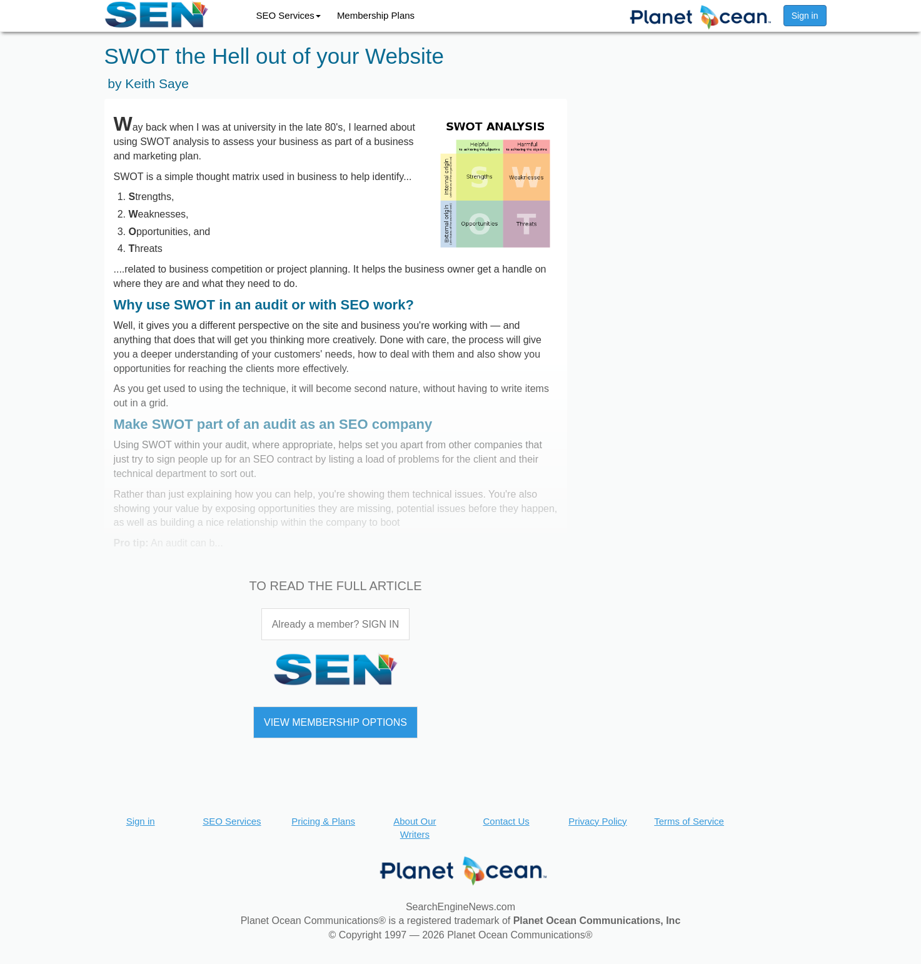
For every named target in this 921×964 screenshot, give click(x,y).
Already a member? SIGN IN (336, 624)
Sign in (805, 16)
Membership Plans (376, 15)
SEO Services (288, 15)
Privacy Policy (597, 821)
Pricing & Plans (323, 821)
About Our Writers (414, 828)
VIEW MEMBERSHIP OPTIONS (335, 722)
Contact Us (506, 821)
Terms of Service (689, 821)
